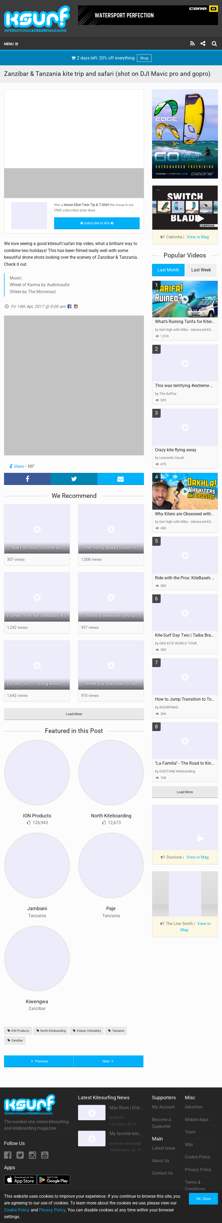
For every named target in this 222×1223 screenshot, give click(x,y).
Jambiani (37, 908)
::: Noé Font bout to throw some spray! (38, 547)
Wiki (189, 1144)
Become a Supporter (161, 1123)
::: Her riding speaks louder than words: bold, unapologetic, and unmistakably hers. (112, 547)
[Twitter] (20, 1156)
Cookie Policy (197, 1157)
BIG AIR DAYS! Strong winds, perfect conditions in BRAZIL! (38, 683)
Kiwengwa (37, 1001)
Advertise (193, 1106)
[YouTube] (44, 1156)
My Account (163, 1106)
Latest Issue (163, 1148)
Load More (74, 714)
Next (109, 1061)
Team (190, 1132)
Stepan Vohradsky (86, 1031)
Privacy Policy (198, 1169)
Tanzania (115, 1031)
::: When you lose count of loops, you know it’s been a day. (112, 683)
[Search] (215, 43)
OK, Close (203, 1199)
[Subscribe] (192, 43)
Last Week (201, 269)
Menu (11, 44)
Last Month (168, 269)
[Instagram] (33, 1156)
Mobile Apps (197, 1119)
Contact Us (162, 1173)
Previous (39, 1061)
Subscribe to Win (97, 223)
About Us (160, 1160)
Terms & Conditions (195, 1186)
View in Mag (198, 237)
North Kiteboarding (111, 815)
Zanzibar (15, 1040)
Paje (111, 908)
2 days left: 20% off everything (111, 58)
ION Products (37, 815)
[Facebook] (8, 1156)
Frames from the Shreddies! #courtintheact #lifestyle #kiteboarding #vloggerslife (38, 615)
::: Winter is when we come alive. (111, 615)
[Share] (202, 43)
